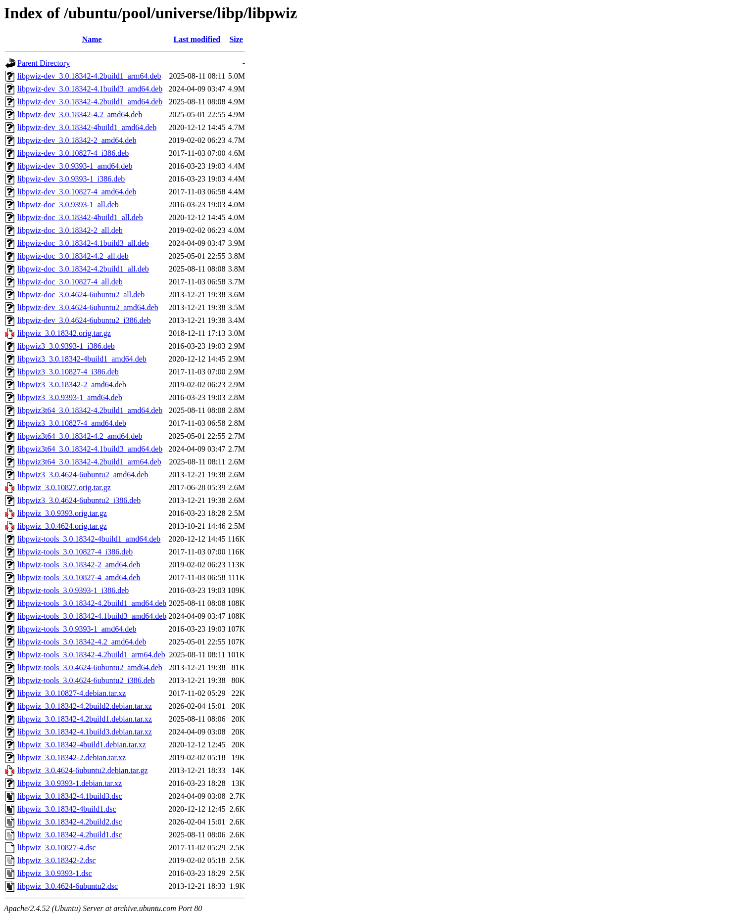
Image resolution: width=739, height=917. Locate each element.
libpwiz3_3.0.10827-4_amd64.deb (71, 423)
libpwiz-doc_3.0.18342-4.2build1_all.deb (83, 269)
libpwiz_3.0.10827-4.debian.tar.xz (71, 693)
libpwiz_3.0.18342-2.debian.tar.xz (71, 757)
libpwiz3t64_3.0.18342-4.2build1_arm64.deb (89, 462)
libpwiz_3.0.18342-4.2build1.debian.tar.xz (84, 719)
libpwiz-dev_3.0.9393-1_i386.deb (71, 179)
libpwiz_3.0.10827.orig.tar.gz (64, 487)
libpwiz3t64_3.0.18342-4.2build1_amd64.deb (89, 410)
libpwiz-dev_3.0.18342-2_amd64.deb (76, 140)
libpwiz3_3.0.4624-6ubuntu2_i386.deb (79, 500)
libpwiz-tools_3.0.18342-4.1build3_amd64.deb (91, 616)
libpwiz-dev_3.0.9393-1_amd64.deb (74, 166)
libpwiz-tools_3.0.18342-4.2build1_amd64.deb (91, 603)
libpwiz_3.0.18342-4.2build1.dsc (69, 834)
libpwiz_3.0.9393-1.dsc (54, 873)
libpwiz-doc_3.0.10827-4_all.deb (70, 281)
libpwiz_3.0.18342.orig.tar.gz (64, 333)
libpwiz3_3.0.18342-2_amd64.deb (71, 384)
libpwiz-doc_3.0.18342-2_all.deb (70, 230)
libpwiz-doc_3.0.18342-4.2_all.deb (73, 256)
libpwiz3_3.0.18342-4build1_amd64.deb (82, 359)
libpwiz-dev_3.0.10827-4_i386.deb (73, 153)
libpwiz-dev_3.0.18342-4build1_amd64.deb (86, 127)
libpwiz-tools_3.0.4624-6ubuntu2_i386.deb (86, 680)
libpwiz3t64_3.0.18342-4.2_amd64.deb (79, 436)
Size (236, 39)
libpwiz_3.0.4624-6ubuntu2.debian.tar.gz (82, 770)
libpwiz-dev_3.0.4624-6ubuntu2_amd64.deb (87, 307)
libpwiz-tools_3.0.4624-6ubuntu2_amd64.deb (89, 667)
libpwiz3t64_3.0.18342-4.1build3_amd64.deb (89, 449)
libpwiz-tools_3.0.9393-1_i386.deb (73, 590)
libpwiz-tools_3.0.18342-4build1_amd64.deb (88, 539)
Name (92, 39)
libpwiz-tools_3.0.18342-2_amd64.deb (78, 564)
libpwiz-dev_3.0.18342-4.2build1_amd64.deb (89, 101)
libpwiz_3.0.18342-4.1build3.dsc (69, 796)
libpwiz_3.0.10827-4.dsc (56, 847)
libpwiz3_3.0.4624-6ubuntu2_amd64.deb (82, 474)
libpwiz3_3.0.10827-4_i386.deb (68, 371)
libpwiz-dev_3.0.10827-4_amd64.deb (76, 191)
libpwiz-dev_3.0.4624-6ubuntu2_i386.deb (84, 320)
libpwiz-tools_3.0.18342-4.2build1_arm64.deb (91, 654)
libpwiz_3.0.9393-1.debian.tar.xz (69, 783)
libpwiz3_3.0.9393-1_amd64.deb (69, 397)
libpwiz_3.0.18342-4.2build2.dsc (69, 822)
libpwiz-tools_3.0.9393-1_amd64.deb (76, 629)
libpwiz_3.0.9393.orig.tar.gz (62, 513)
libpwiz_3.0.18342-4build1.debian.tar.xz (81, 744)
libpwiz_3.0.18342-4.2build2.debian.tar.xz (84, 706)
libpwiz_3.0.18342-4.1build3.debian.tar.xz (84, 732)
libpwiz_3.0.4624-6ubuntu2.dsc (67, 886)
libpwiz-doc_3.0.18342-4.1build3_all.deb (83, 243)
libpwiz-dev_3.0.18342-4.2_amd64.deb (79, 114)
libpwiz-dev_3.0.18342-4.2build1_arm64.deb (89, 76)
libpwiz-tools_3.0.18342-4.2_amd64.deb (81, 642)
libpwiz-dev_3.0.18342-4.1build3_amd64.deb (89, 89)
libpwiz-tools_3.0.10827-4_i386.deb (75, 552)
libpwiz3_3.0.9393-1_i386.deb (66, 346)
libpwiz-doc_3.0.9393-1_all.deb (68, 204)
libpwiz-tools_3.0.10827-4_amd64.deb (78, 577)
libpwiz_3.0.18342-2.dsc (56, 860)
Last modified (197, 39)
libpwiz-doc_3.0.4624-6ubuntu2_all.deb (81, 294)
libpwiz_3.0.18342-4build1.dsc (66, 809)
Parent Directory (43, 63)
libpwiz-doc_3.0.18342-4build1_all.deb (80, 217)
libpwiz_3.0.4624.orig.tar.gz (62, 526)
